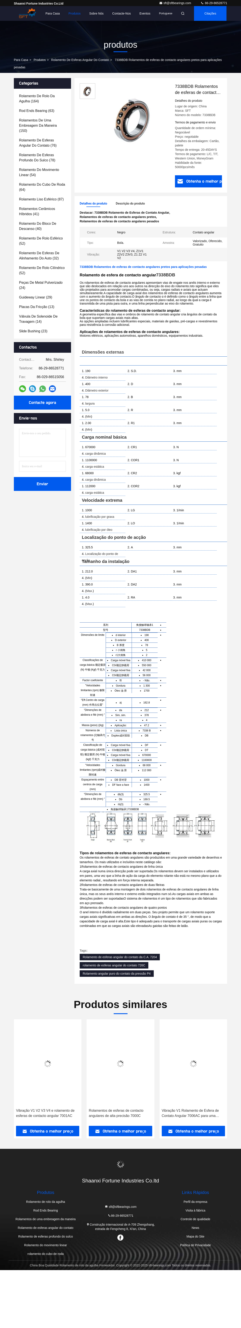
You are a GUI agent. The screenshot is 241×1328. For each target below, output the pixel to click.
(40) (37, 226)
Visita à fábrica (195, 1210)
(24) (41, 285)
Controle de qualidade (195, 1219)
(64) (42, 187)
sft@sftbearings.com (175, 3)
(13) (36, 307)
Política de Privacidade (195, 1245)
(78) (37, 157)
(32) (39, 255)
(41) (37, 211)
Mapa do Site (195, 1236)
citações (210, 13)
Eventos (144, 13)
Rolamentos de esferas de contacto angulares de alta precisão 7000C (116, 1113)
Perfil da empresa (195, 1201)
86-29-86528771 (214, 3)
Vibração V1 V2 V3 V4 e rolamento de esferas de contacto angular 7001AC (45, 1113)
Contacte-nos (121, 13)
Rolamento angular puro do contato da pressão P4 (117, 973)
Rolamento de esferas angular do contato (80, 60)
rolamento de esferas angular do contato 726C (114, 965)
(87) (41, 199)
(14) (38, 319)
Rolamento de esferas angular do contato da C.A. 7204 (120, 957)
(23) (33, 331)
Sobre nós (96, 13)
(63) (36, 111)
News (195, 1228)
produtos (40, 60)
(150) (38, 125)
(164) (37, 98)
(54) (39, 172)
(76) (38, 142)
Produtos (74, 13)
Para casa (52, 13)
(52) (41, 240)
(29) (35, 297)
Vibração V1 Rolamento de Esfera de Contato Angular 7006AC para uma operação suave (190, 1113)
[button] (24, 1074)
